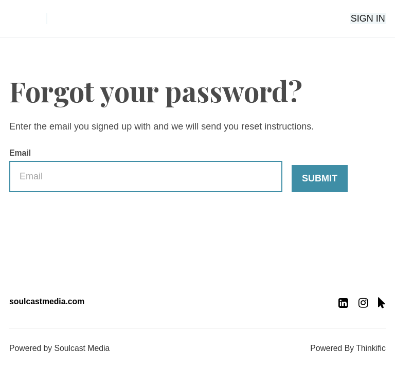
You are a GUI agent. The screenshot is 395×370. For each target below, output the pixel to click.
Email (145, 171)
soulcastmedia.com (46, 301)
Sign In (368, 18)
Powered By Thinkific (348, 348)
